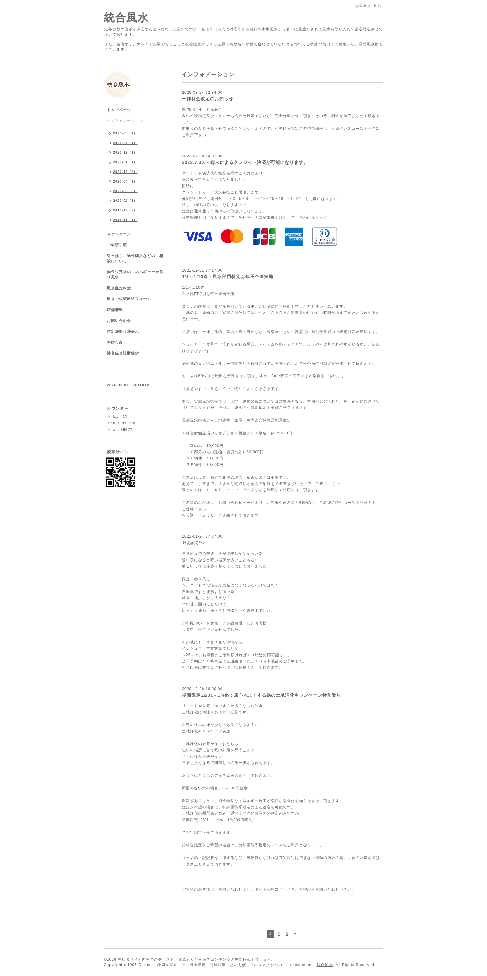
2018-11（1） (125, 220)
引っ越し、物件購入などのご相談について (135, 258)
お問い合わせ (119, 321)
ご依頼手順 (117, 245)
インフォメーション (125, 121)
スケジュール (119, 234)
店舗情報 (115, 310)
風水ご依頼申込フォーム (129, 299)
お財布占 (115, 342)
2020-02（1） (125, 200)
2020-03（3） (125, 191)
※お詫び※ (193, 542)
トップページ (119, 110)
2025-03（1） (125, 133)
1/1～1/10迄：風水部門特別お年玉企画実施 (227, 276)
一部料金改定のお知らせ (207, 98)
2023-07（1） (125, 143)
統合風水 (126, 17)
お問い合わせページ (236, 502)
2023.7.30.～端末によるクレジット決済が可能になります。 (245, 162)
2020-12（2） (125, 172)
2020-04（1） (125, 181)
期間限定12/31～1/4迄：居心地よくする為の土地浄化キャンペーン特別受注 (261, 695)
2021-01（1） (125, 162)
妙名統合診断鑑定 (123, 353)
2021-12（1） (125, 152)
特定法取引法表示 (123, 331)
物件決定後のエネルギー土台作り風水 (135, 274)
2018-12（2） (125, 210)
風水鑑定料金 (119, 288)
